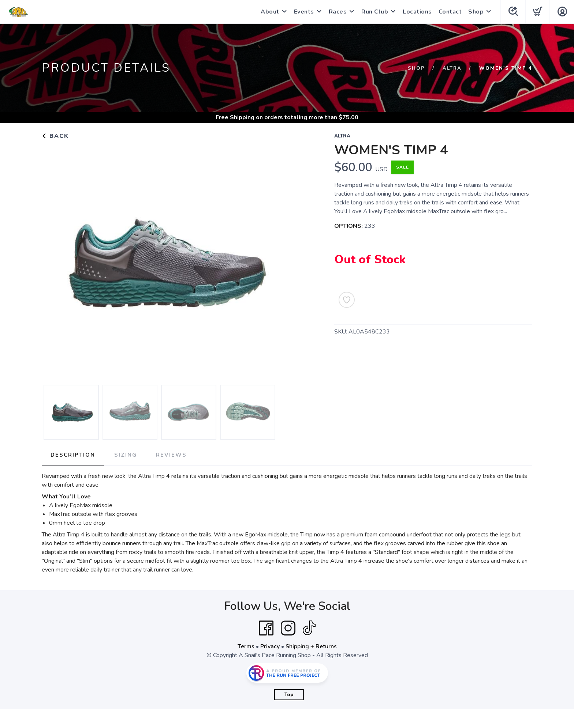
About (270, 12)
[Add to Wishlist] (347, 300)
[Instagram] (288, 628)
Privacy (270, 646)
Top (289, 694)
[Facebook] (266, 628)
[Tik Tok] (309, 628)
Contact (450, 12)
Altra (452, 68)
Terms (246, 646)
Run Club (374, 12)
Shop (476, 12)
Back (55, 136)
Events (304, 12)
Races (338, 12)
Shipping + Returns (311, 646)
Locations (417, 12)
